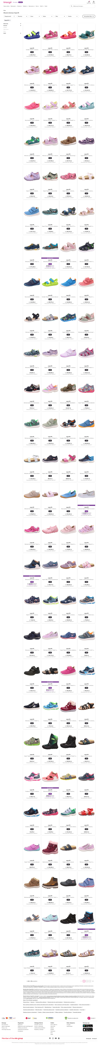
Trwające (68, 1024)
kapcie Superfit (29, 998)
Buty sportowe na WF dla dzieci (62, 1004)
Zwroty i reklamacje (38, 1026)
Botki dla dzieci (38, 1009)
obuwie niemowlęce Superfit (44, 997)
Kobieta (52, 1029)
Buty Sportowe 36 (39, 1007)
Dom (52, 1032)
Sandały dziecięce (74, 1004)
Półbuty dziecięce (59, 1012)
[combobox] (82, 6)
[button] (93, 2)
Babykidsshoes (48, 1007)
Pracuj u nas (4, 1028)
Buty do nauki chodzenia (28, 1007)
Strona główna (54, 1024)
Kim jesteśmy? (5, 1024)
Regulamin (20, 1024)
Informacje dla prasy (6, 1029)
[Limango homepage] (8, 2)
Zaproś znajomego (6, 1026)
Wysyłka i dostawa (38, 1024)
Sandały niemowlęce (74, 1009)
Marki (52, 1034)
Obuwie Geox (26, 1002)
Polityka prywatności (22, 1028)
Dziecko (5, 25)
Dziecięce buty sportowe (69, 1002)
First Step (82, 1009)
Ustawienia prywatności (23, 1029)
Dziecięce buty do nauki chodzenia (55, 1002)
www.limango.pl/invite (60, 1043)
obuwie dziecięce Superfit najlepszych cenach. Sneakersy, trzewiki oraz (60, 996)
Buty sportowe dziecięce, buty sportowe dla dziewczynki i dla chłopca (38, 1004)
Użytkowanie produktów (39, 1028)
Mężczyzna (53, 1031)
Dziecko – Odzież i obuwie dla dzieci (46, 1012)
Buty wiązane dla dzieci (66, 1007)
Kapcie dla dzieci (56, 1007)
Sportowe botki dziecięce (28, 1009)
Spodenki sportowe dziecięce (62, 1009)
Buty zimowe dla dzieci (84, 1004)
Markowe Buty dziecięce (41, 1002)
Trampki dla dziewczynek (48, 1009)
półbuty (75, 996)
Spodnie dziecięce (68, 1012)
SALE (4, 33)
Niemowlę (5, 23)
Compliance (20, 1031)
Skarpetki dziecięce (77, 1012)
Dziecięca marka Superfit (38, 986)
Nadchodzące (69, 1026)
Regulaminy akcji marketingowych (25, 1026)
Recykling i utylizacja (38, 1029)
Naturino (32, 1002)
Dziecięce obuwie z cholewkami (30, 1012)
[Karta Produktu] (32, 40)
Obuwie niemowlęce (77, 1007)
